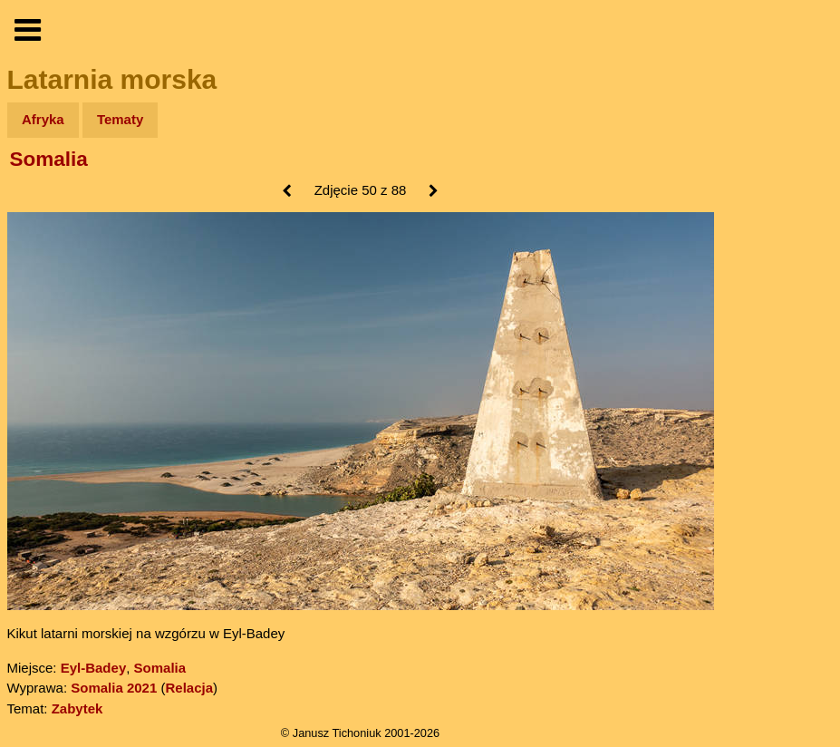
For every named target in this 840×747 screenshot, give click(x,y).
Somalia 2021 (114, 687)
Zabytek (77, 708)
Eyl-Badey (94, 667)
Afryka (43, 119)
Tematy (120, 119)
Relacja (189, 687)
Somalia (49, 159)
